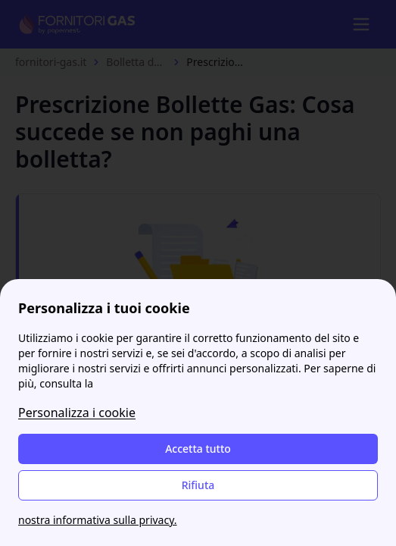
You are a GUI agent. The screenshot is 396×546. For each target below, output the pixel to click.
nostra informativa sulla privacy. (97, 520)
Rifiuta (198, 485)
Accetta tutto (198, 448)
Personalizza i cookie (77, 412)
